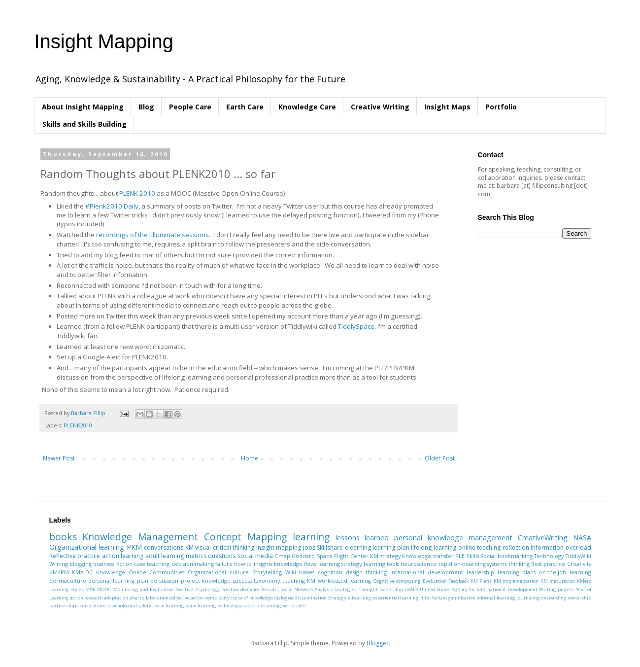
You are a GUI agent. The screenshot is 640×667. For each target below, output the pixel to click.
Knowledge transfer (428, 556)
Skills (473, 556)
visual (203, 547)
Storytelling (267, 572)
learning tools (381, 563)
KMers (584, 581)
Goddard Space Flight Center (330, 556)
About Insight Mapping (83, 106)
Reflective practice (75, 556)
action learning (123, 556)
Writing (58, 563)
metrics (196, 556)
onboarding (554, 598)
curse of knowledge (252, 598)
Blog (146, 106)
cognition (330, 572)
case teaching (151, 563)
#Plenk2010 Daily (111, 206)
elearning (358, 547)
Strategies (346, 589)
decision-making (192, 563)
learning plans (517, 572)
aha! (134, 598)
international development (426, 572)
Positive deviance (240, 589)
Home (249, 458)
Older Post (440, 458)
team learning (200, 605)
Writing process (556, 589)
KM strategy (385, 556)
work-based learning (344, 580)
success (242, 580)
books (63, 536)
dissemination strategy (320, 598)
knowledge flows (295, 563)
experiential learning (395, 598)
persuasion (164, 580)
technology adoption (239, 605)
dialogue (284, 598)
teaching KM (298, 580)
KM (189, 547)
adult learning (164, 556)
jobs (309, 547)
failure (224, 563)
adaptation (116, 598)
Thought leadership (381, 589)
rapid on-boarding (462, 563)
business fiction (112, 563)
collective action (186, 598)
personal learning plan (118, 580)
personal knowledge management (453, 537)
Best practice (548, 563)
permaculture (67, 580)
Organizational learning (87, 547)
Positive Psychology (197, 589)
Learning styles (66, 589)
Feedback (458, 581)
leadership (480, 572)
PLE (460, 556)
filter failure (433, 598)
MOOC (104, 589)
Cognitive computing (397, 581)
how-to (243, 563)
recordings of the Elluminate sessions (152, 234)
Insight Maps (447, 106)
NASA (582, 537)
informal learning (495, 598)
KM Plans (481, 581)
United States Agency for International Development (478, 589)
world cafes (294, 605)
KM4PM (59, 572)
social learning (168, 605)
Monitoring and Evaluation (143, 589)
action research (86, 598)
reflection (516, 547)
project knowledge (206, 580)
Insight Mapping (103, 41)
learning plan (390, 547)
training (272, 605)
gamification (461, 598)
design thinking (366, 572)
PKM (134, 547)
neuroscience (419, 563)
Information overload (561, 547)
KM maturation (557, 581)
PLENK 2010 (137, 193)
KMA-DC (82, 572)
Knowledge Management (140, 536)
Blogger (378, 643)
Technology (549, 556)
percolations (92, 605)
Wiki (290, 572)
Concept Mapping (245, 536)
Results (270, 589)
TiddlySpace (356, 326)
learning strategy (340, 563)
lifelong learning (433, 547)
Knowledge (110, 572)
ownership (579, 598)
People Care (190, 106)
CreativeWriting (543, 537)
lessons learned (362, 537)
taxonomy (267, 580)
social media (255, 556)
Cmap (282, 556)
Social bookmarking (506, 556)
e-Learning (359, 598)
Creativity (579, 563)
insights (263, 563)
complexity (217, 598)
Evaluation (435, 581)
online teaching (479, 547)
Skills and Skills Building (84, 124)
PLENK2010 (78, 425)
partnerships (63, 605)
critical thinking (234, 547)
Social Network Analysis (307, 589)
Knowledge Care (307, 106)
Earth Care (245, 106)
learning (311, 536)
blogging (80, 563)
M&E (90, 589)
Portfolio (501, 106)
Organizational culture (218, 572)
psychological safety (129, 605)
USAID (411, 589)
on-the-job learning (565, 572)
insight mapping (279, 547)
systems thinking (508, 563)
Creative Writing (380, 106)
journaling (528, 598)
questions (222, 556)
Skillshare (330, 547)
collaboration (154, 598)
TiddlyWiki (578, 556)
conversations (163, 547)
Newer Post (59, 458)
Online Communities (157, 572)
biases (306, 572)
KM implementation (516, 581)
